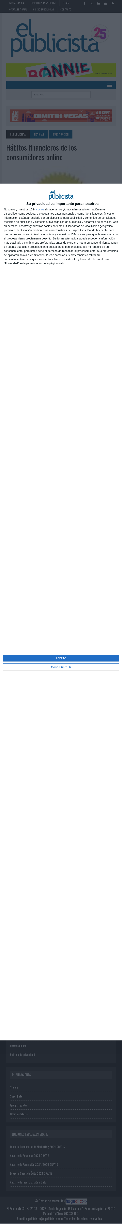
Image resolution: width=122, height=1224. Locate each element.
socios (40, 209)
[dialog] (61, 612)
